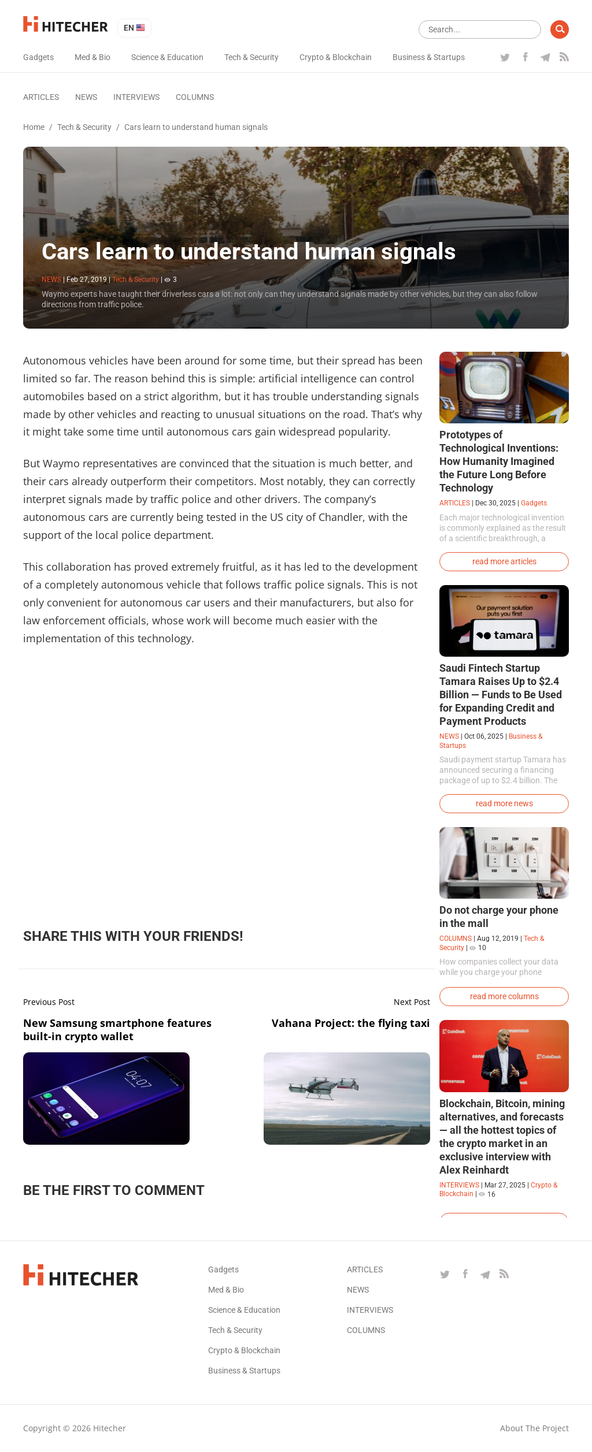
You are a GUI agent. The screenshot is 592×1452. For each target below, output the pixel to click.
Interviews (136, 97)
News (86, 97)
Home (34, 127)
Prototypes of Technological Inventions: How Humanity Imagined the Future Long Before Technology (498, 461)
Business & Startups (429, 57)
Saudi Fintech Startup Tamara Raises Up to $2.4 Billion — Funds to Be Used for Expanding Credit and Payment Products (500, 694)
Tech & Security (251, 57)
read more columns (504, 996)
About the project (534, 1428)
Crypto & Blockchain (335, 57)
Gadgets (38, 57)
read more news (504, 803)
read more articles (504, 561)
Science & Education (167, 57)
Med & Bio (92, 57)
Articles (41, 97)
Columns (195, 97)
